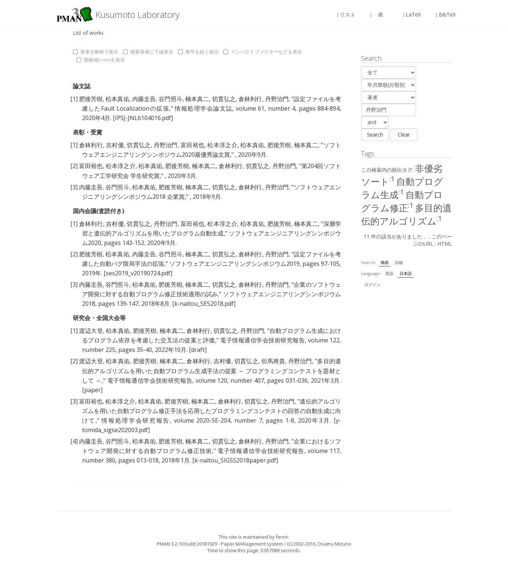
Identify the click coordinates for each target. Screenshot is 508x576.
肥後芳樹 (91, 99)
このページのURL (432, 240)
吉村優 (115, 145)
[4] (74, 441)
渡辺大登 (91, 331)
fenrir (282, 537)
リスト (346, 14)
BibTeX (445, 14)
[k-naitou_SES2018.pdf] (204, 304)
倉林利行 (250, 99)
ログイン (372, 284)
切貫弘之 (224, 99)
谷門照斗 (170, 99)
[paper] (92, 390)
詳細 (399, 262)
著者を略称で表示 (95, 51)
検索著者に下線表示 (148, 51)
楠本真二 (197, 99)
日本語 (406, 273)
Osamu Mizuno (334, 543)
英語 (389, 273)
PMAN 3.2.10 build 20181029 (187, 543)
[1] (74, 99)
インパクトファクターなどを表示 (262, 51)
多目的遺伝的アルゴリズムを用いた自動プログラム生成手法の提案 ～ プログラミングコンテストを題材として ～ (211, 370)
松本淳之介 (222, 145)
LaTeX (412, 14)
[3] (74, 187)
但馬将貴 (273, 361)
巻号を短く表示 (198, 51)
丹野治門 (277, 99)
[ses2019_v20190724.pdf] (138, 273)
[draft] (198, 350)
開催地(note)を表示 (101, 59)
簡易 (385, 262)
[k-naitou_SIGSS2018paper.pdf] (235, 460)
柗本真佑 (117, 99)
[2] (74, 166)
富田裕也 (192, 145)
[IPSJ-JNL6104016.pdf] (143, 118)
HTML (444, 243)
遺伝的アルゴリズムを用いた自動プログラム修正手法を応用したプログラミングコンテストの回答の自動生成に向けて (211, 410)
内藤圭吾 (144, 99)
